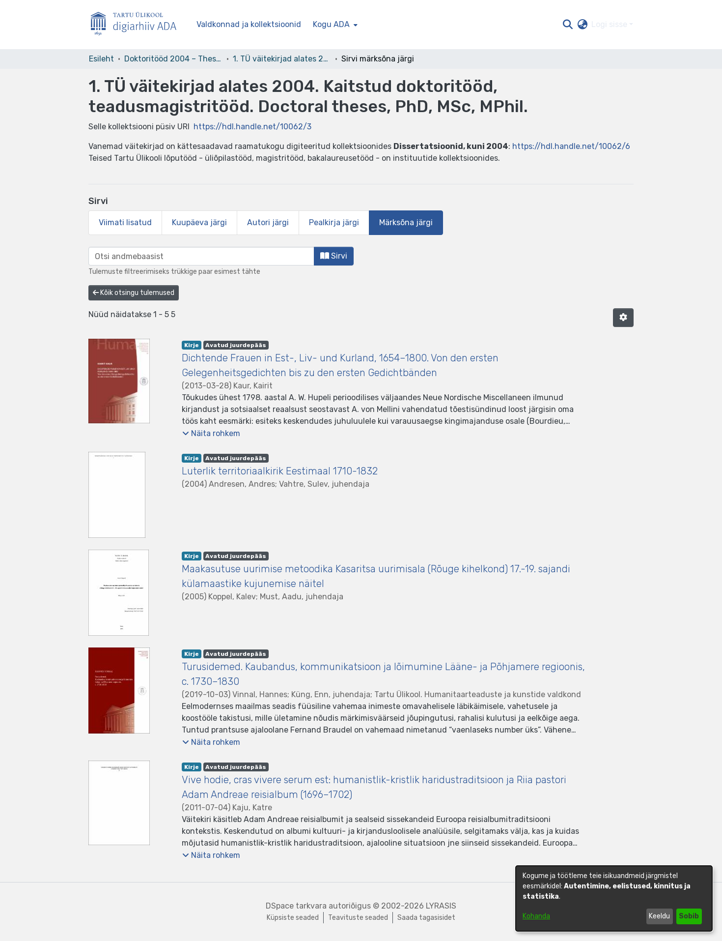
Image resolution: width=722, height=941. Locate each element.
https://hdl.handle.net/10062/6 (571, 146)
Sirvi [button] (333, 256)
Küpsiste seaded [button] (293, 917)
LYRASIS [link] (441, 906)
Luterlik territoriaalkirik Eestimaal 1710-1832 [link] (280, 471)
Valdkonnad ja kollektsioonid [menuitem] (248, 24)
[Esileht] (137, 25)
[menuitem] (334, 24)
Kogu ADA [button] (331, 24)
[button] (567, 24)
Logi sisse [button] (610, 24)
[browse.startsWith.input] (201, 256)
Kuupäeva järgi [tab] (199, 222)
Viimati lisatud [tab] (125, 222)
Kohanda (536, 916)
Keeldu (659, 916)
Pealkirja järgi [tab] (334, 222)
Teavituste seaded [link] (358, 917)
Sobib (689, 916)
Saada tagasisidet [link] (426, 917)
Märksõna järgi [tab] (406, 222)
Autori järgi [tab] (268, 222)
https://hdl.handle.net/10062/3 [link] (252, 126)
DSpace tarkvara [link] (296, 906)
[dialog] (614, 898)
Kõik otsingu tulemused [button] (133, 293)
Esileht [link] (101, 58)
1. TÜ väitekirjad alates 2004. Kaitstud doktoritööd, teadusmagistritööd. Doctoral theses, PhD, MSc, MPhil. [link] (282, 58)
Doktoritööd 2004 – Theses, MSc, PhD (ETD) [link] (173, 58)
